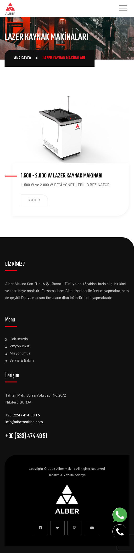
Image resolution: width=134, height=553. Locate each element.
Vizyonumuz (20, 346)
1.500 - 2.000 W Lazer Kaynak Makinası (61, 175)
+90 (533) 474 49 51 (26, 436)
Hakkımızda (19, 339)
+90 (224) (22, 415)
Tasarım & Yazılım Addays (67, 475)
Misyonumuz (20, 353)
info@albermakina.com (24, 422)
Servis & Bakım (22, 360)
